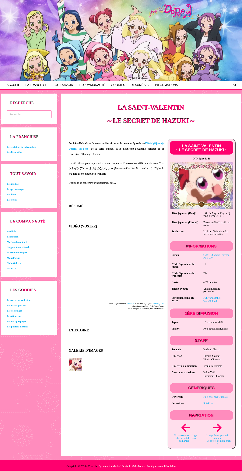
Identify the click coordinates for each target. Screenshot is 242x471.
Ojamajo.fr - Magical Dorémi (114, 466)
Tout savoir (64, 85)
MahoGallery (14, 263)
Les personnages (15, 189)
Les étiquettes (14, 316)
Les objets (12, 199)
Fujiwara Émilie (212, 297)
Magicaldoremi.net (17, 242)
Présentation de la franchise (21, 146)
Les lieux (11, 194)
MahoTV (130, 303)
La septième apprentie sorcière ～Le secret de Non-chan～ (217, 439)
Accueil (13, 85)
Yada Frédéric (210, 301)
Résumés (141, 85)
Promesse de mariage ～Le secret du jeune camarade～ (185, 438)
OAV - (216, 256)
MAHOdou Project (17, 252)
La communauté (93, 85)
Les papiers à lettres (17, 326)
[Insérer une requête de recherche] (29, 114)
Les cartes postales (16, 305)
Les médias (13, 183)
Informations (168, 85)
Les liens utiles (14, 152)
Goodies (120, 85)
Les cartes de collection (19, 300)
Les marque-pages (16, 321)
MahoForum (13, 257)
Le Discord (12, 236)
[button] (142, 85)
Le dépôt (11, 231)
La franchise (37, 85)
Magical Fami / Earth (18, 247)
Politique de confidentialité (161, 466)
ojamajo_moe (157, 303)
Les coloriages (14, 310)
